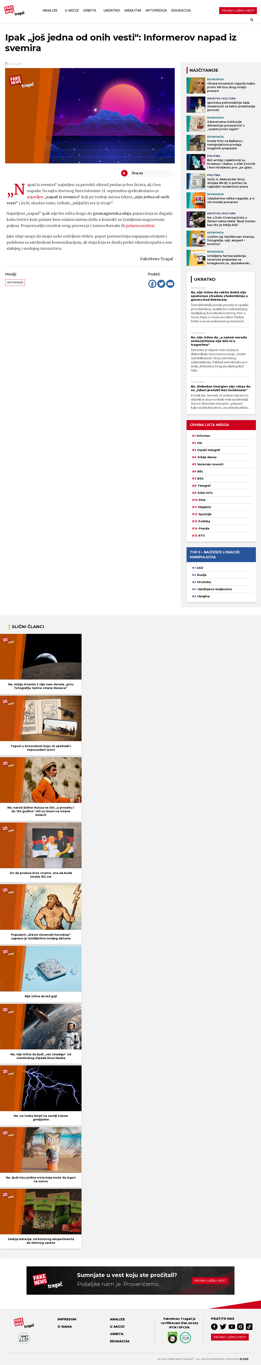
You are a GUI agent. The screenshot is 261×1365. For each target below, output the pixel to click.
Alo (199, 443)
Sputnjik (204, 514)
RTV (201, 535)
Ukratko (112, 10)
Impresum (67, 1319)
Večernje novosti (210, 464)
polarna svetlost (140, 225)
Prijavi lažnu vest (210, 1280)
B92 (200, 478)
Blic (200, 471)
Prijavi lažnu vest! (230, 1337)
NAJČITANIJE (203, 70)
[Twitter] (161, 284)
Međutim (133, 10)
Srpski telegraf (208, 450)
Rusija (201, 575)
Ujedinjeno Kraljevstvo (215, 589)
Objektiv (204, 507)
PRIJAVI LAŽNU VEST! (238, 10)
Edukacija (181, 10)
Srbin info (205, 493)
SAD (200, 568)
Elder (244, 1359)
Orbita (89, 10)
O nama (65, 1327)
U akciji (72, 10)
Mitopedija (156, 10)
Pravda (204, 528)
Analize (50, 10)
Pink (202, 500)
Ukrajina (203, 596)
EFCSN (184, 1327)
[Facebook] (152, 284)
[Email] (170, 284)
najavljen (35, 197)
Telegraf (204, 486)
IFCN (172, 1327)
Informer (15, 282)
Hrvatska (204, 582)
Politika (204, 521)
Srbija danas (207, 457)
